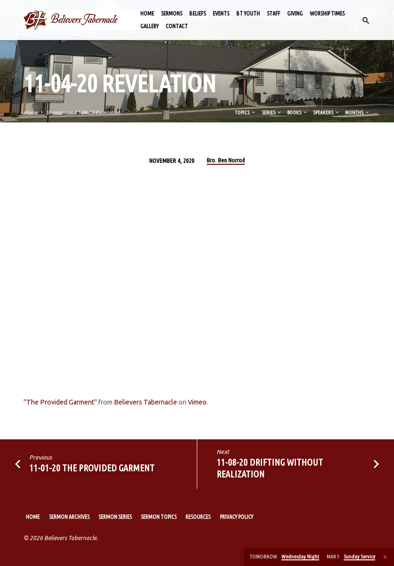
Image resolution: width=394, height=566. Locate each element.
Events (221, 13)
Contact (177, 26)
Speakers (326, 112)
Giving (295, 13)
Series (272, 112)
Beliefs (197, 13)
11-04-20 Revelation (97, 112)
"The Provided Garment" (60, 402)
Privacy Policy (236, 517)
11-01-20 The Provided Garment (91, 467)
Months (357, 112)
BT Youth (248, 13)
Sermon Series (115, 517)
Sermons (171, 13)
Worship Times (327, 13)
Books (297, 112)
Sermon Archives (69, 517)
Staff (273, 13)
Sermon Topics (159, 517)
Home (147, 13)
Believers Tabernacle (145, 402)
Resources (197, 517)
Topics (245, 112)
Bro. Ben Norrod (226, 160)
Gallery (149, 26)
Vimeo (197, 402)
